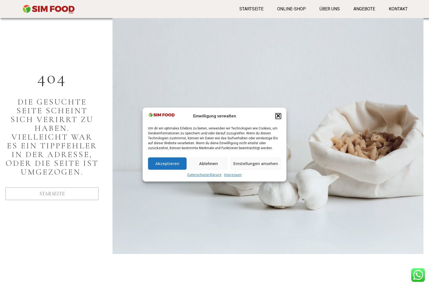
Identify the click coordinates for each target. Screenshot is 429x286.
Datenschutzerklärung (204, 177)
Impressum (233, 177)
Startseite (251, 8)
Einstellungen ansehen (255, 166)
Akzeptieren (167, 166)
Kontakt (398, 8)
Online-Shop (291, 8)
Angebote (364, 8)
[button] (278, 119)
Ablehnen (208, 166)
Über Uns (330, 8)
